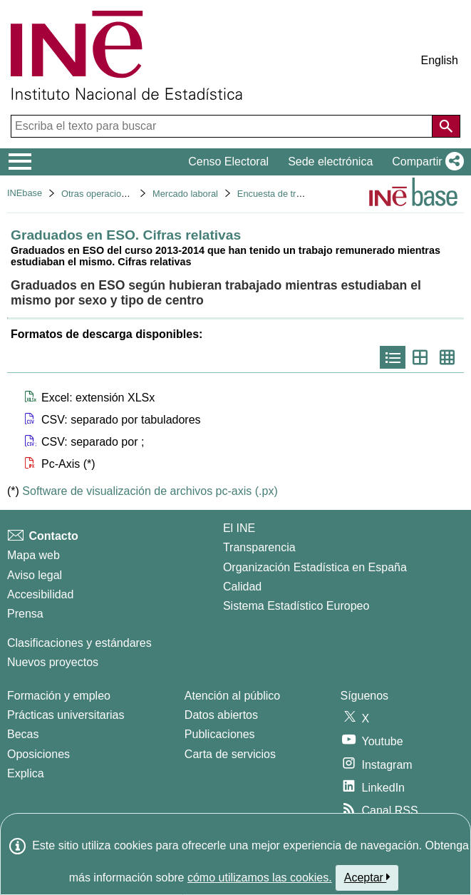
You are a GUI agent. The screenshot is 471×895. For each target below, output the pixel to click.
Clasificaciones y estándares (79, 643)
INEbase (24, 193)
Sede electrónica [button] (330, 161)
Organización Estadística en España (315, 567)
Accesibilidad (40, 594)
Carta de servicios (230, 754)
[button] (425, 162)
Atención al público (232, 696)
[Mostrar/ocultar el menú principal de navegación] (20, 162)
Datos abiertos (221, 715)
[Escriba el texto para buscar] (223, 126)
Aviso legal (34, 575)
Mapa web (33, 555)
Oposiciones (38, 754)
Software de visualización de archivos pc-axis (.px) (149, 491)
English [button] (439, 60)
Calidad (242, 587)
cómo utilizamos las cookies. (259, 877)
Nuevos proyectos (52, 662)
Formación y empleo (58, 696)
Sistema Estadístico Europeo (296, 606)
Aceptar (367, 877)
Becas (22, 734)
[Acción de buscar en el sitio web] (446, 126)
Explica (25, 773)
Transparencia (259, 547)
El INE (239, 528)
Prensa (25, 614)
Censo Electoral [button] (228, 161)
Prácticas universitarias (66, 715)
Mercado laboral (185, 193)
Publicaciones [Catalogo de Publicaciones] (220, 734)
